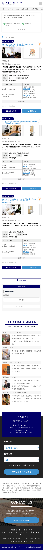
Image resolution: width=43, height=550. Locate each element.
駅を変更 (21, 300)
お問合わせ (12, 111)
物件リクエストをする (21, 471)
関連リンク (7, 538)
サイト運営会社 (16, 541)
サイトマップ (17, 538)
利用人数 (8, 453)
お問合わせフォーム (21, 520)
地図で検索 (22, 280)
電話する (33, 111)
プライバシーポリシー (32, 538)
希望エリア (9, 441)
